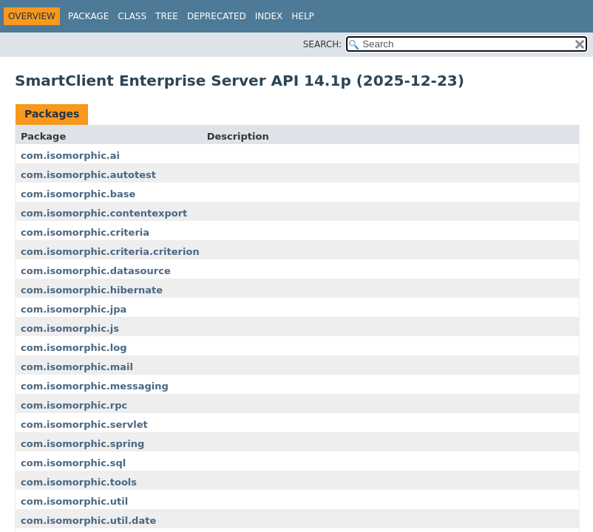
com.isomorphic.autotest (88, 174)
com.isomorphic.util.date (88, 520)
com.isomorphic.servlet (84, 424)
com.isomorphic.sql (73, 462)
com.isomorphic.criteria (85, 232)
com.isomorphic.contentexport (104, 213)
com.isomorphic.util (74, 501)
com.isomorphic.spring (82, 443)
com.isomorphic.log (74, 347)
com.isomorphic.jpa (73, 309)
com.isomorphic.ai (70, 155)
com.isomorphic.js (70, 328)
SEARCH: (322, 44)
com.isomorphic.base (78, 194)
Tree (166, 16)
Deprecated (216, 16)
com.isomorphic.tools (79, 482)
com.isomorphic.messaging (95, 386)
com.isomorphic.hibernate (92, 290)
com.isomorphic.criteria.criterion (110, 251)
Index (269, 16)
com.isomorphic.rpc (74, 405)
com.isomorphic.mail (77, 366)
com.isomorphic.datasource (96, 270)
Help (302, 16)
